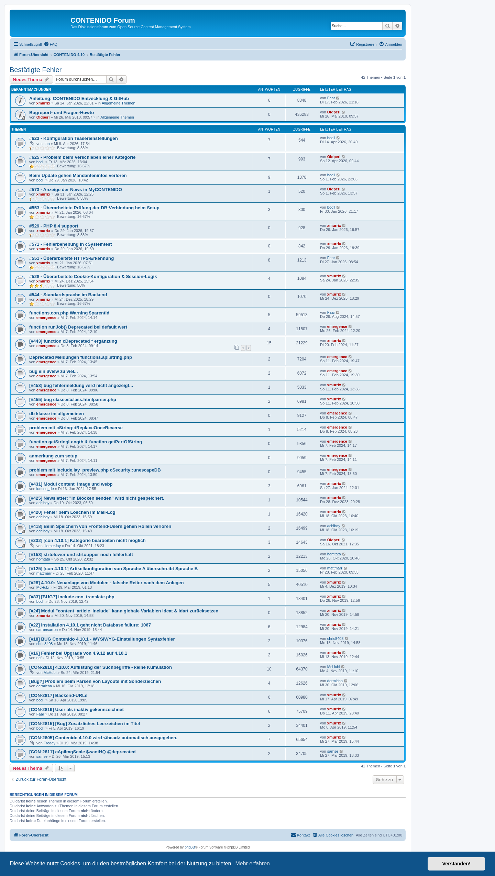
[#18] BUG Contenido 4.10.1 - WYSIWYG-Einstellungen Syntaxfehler (102, 639)
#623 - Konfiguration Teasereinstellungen (73, 138)
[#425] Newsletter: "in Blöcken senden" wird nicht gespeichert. (96, 498)
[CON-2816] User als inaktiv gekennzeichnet (76, 709)
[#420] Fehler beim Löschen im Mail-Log (72, 512)
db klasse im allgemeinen (56, 413)
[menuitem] (50, 44)
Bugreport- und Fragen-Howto (61, 112)
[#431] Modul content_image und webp (71, 484)
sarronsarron (47, 630)
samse (41, 756)
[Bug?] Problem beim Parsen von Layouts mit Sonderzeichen (95, 681)
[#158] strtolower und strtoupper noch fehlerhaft (81, 554)
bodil (331, 138)
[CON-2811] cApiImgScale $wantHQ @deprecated (82, 751)
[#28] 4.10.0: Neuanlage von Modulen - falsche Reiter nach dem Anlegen (106, 582)
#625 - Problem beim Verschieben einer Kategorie (82, 157)
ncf (39, 658)
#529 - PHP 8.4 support (53, 226)
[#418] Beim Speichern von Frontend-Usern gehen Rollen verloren (100, 526)
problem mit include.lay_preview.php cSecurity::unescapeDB (95, 470)
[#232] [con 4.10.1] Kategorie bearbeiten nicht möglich (87, 540)
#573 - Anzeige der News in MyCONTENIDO (75, 189)
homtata (43, 559)
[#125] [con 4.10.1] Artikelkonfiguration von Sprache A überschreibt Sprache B (113, 568)
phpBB (190, 847)
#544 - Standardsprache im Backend (68, 294)
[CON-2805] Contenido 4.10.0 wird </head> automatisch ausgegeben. (103, 737)
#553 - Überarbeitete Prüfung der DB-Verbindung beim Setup (94, 207)
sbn (47, 144)
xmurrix (43, 103)
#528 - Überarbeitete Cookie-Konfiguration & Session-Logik (93, 276)
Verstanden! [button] (456, 863)
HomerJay (52, 546)
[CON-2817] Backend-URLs (58, 695)
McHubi (42, 587)
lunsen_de (45, 489)
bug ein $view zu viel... (53, 371)
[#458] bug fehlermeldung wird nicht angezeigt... (81, 385)
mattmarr (44, 573)
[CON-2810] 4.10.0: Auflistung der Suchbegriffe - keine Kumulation (100, 667)
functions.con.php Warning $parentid (69, 312)
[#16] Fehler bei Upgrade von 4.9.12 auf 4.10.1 (78, 653)
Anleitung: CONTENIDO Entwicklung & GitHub (79, 98)
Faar (331, 98)
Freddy (49, 743)
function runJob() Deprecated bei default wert (78, 327)
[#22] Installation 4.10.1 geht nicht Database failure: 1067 (90, 625)
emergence (46, 317)
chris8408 (44, 644)
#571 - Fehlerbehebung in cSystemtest (70, 244)
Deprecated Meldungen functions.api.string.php (80, 357)
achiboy (43, 503)
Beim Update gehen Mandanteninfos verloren (78, 175)
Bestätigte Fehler (36, 70)
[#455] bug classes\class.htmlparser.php (72, 399)
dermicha (44, 686)
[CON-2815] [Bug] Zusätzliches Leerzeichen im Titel (84, 723)
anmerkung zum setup (53, 455)
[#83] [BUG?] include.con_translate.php (71, 596)
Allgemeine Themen (118, 103)
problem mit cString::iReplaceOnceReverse (76, 427)
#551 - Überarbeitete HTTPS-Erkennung (71, 258)
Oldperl (43, 117)
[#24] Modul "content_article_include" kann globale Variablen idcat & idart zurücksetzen (123, 610)
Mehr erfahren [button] (252, 863)
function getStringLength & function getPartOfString (85, 441)
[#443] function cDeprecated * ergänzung (73, 341)
